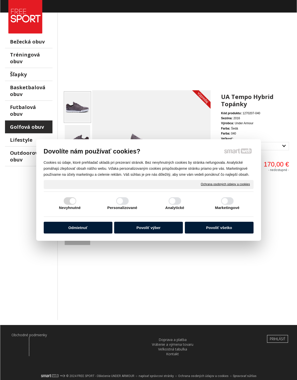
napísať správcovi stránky (156, 362)
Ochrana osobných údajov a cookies (225, 184)
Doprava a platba (75, 334)
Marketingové (227, 208)
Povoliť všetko (219, 228)
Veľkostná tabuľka (173, 334)
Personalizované (122, 208)
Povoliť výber (148, 228)
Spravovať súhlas (245, 362)
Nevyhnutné (70, 208)
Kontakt (222, 334)
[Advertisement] (177, 55)
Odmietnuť (77, 228)
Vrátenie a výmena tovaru (124, 334)
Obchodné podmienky (26, 334)
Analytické (174, 208)
